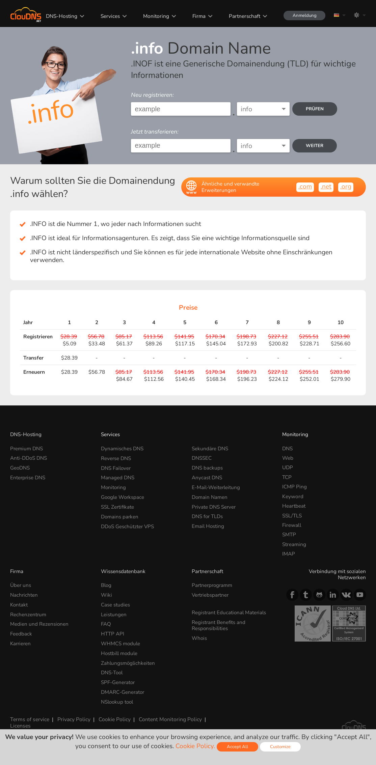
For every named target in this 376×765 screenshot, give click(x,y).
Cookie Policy (113, 717)
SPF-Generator (118, 680)
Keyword (292, 496)
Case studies (115, 604)
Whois (199, 637)
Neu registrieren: (152, 95)
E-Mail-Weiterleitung (217, 486)
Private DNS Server (214, 505)
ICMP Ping (294, 486)
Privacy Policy (72, 717)
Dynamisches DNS (122, 448)
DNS (287, 448)
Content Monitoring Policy (167, 717)
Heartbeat (293, 505)
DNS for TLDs (207, 515)
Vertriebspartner (211, 594)
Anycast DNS (207, 477)
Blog (106, 585)
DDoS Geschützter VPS (128, 525)
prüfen (315, 109)
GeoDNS (20, 467)
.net (326, 186)
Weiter (315, 145)
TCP (287, 477)
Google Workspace (123, 496)
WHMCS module (121, 642)
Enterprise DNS (28, 477)
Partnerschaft (242, 16)
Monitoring (154, 16)
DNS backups (207, 467)
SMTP (289, 534)
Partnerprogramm (213, 585)
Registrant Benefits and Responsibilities (219, 624)
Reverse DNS (116, 457)
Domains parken (120, 515)
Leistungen (114, 613)
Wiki (106, 594)
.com (305, 186)
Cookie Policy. (195, 746)
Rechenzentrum (28, 613)
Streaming (294, 544)
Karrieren (21, 642)
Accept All (237, 746)
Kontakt (19, 604)
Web (287, 457)
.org (345, 186)
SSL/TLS (292, 515)
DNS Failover (116, 467)
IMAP (288, 553)
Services (108, 16)
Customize (280, 746)
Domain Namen (210, 496)
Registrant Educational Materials (230, 612)
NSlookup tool (118, 700)
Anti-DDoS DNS (29, 457)
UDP (287, 467)
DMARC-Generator (123, 690)
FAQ (106, 623)
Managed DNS (117, 477)
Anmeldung (303, 15)
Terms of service (29, 717)
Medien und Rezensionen (39, 623)
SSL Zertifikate (118, 505)
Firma (196, 16)
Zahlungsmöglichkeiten (128, 661)
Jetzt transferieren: (155, 132)
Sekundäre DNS (210, 448)
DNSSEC (202, 457)
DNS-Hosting (60, 16)
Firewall (291, 525)
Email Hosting (208, 525)
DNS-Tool (112, 671)
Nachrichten (24, 594)
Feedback (21, 632)
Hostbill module (120, 652)
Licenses (20, 723)
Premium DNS (26, 448)
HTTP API (112, 632)
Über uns (20, 585)
